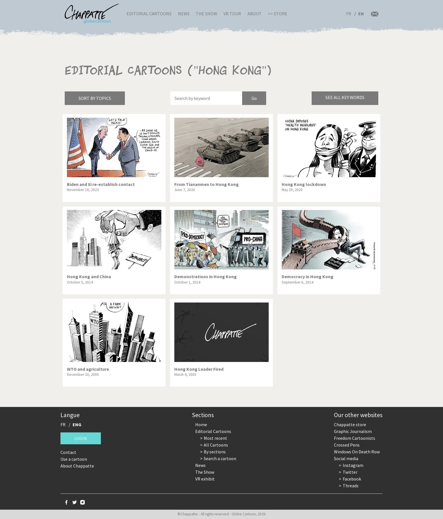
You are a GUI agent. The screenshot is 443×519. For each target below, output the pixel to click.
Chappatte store (350, 424)
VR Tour (232, 13)
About (254, 13)
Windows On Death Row (357, 451)
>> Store (277, 13)
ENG (77, 424)
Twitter (350, 472)
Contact (68, 452)
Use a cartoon (73, 459)
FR (348, 13)
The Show (206, 13)
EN (361, 13)
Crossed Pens (347, 445)
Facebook (352, 479)
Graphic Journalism (353, 431)
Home (201, 424)
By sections (215, 451)
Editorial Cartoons (149, 13)
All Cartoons (216, 445)
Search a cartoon (220, 458)
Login (80, 438)
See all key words (344, 97)
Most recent (215, 438)
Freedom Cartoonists (354, 438)
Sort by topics (95, 98)
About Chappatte (77, 466)
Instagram (353, 465)
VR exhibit (205, 479)
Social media (346, 458)
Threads (351, 485)
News (184, 13)
